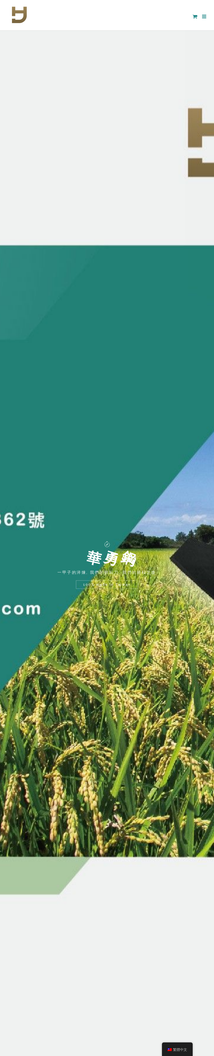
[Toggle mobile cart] (195, 16)
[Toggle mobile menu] (204, 16)
